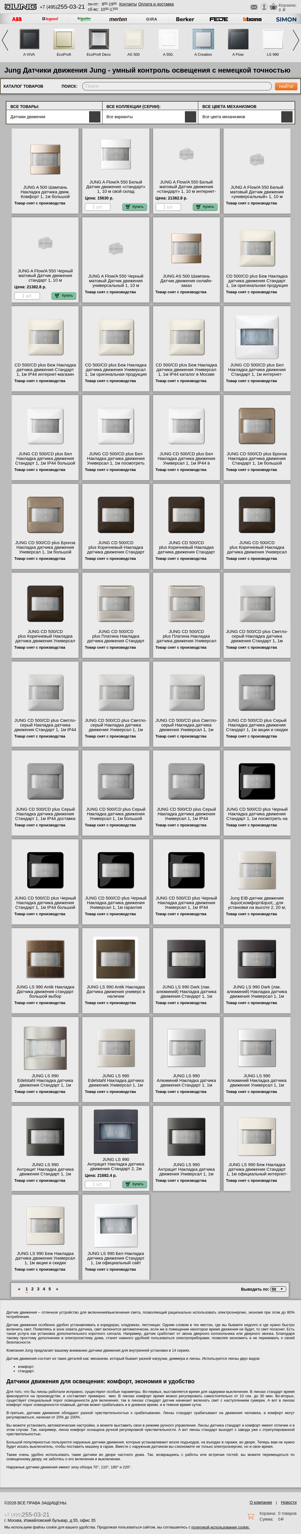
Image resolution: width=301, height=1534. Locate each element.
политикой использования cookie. (220, 1527)
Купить (135, 206)
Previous (4, 40)
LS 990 (273, 54)
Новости (289, 1502)
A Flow (238, 54)
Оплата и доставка (156, 4)
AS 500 (133, 54)
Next (296, 40)
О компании (261, 1502)
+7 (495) (62, 7)
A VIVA (29, 54)
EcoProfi (64, 54)
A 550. (168, 54)
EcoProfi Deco (98, 54)
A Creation (203, 54)
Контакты (128, 4)
